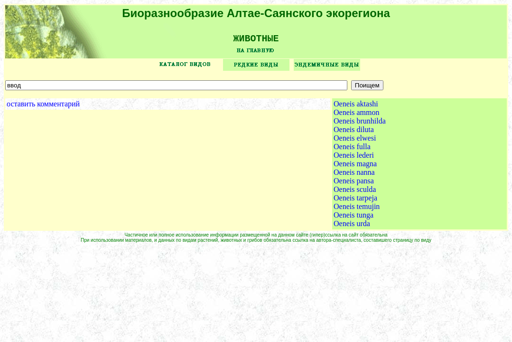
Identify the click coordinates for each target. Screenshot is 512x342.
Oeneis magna (355, 167)
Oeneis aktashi (356, 107)
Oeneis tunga (353, 218)
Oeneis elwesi (355, 141)
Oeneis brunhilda (360, 124)
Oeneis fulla (352, 150)
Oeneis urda (352, 227)
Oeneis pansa (354, 184)
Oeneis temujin (357, 210)
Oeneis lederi (354, 158)
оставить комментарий (43, 107)
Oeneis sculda (355, 193)
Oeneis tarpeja (355, 201)
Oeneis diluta (354, 133)
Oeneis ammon (356, 116)
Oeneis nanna (354, 175)
